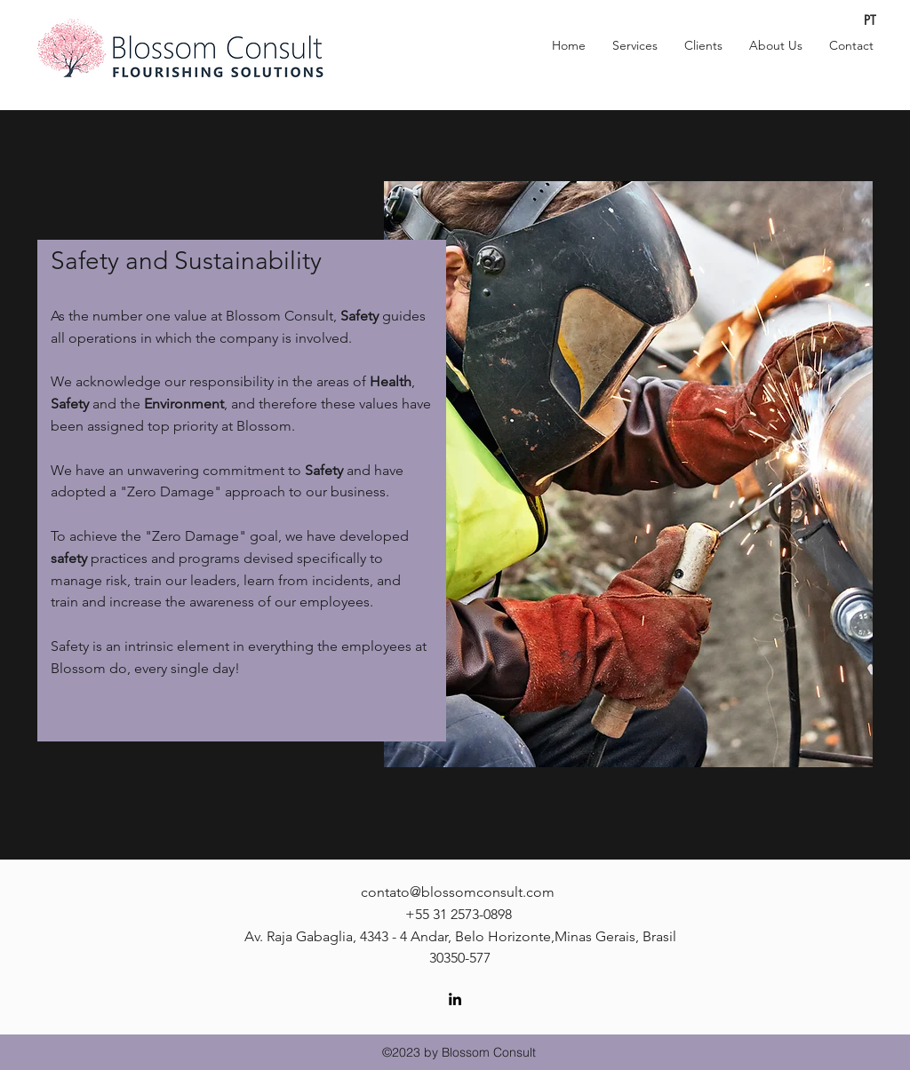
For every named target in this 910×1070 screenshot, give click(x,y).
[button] (635, 45)
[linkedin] (455, 999)
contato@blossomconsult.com (458, 892)
